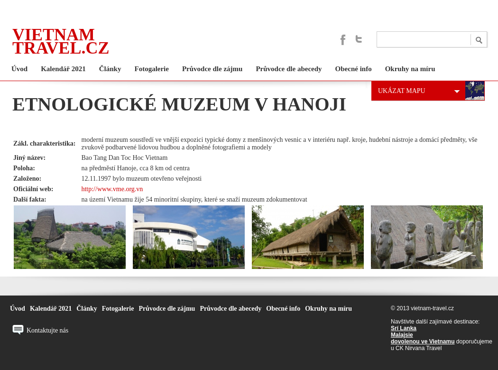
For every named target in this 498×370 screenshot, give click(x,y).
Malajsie (402, 335)
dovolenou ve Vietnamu (422, 341)
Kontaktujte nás (47, 330)
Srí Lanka (403, 328)
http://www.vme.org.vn (112, 189)
